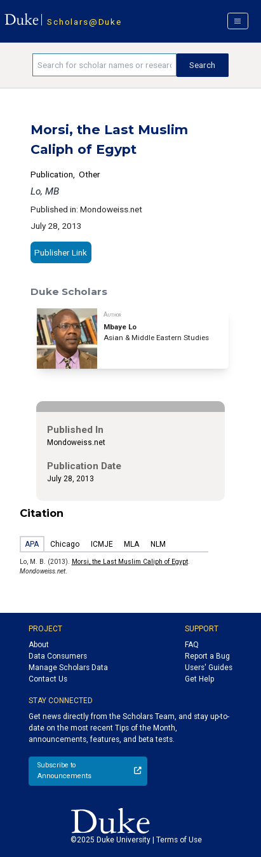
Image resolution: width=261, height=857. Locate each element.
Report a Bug (207, 656)
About (39, 644)
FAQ (192, 644)
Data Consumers (58, 656)
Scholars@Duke (84, 22)
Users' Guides (208, 667)
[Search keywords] (104, 64)
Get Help (199, 679)
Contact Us (48, 679)
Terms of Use (179, 839)
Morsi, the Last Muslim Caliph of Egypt (130, 561)
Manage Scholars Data (68, 667)
